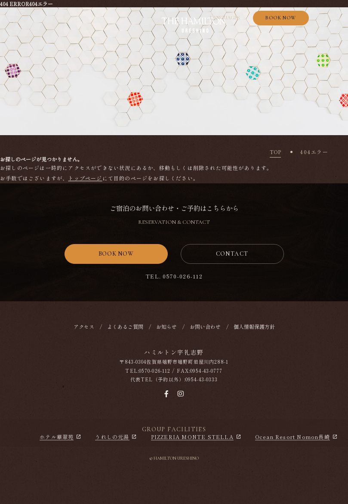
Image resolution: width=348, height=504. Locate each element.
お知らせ (166, 326)
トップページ (85, 178)
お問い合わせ (205, 326)
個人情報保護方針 (254, 326)
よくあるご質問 (125, 326)
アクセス (84, 326)
